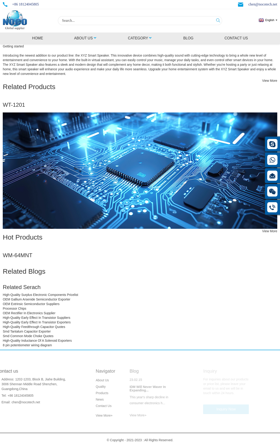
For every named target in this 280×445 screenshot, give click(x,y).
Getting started (13, 46)
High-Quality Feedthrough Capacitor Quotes (34, 327)
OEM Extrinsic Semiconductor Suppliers (31, 304)
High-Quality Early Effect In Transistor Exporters (37, 322)
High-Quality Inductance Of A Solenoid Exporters (37, 340)
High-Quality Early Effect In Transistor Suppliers (36, 317)
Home (37, 38)
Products (97, 393)
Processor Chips (14, 308)
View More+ (99, 415)
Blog (188, 38)
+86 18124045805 (25, 4)
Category (140, 38)
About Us (85, 38)
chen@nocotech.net (262, 4)
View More (269, 80)
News (95, 399)
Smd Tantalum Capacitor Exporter (27, 331)
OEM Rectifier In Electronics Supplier (29, 313)
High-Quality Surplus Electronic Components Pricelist (40, 295)
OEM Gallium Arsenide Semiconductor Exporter (36, 299)
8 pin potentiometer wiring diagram (27, 345)
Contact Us (236, 38)
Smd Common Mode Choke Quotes (28, 336)
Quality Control (96, 387)
